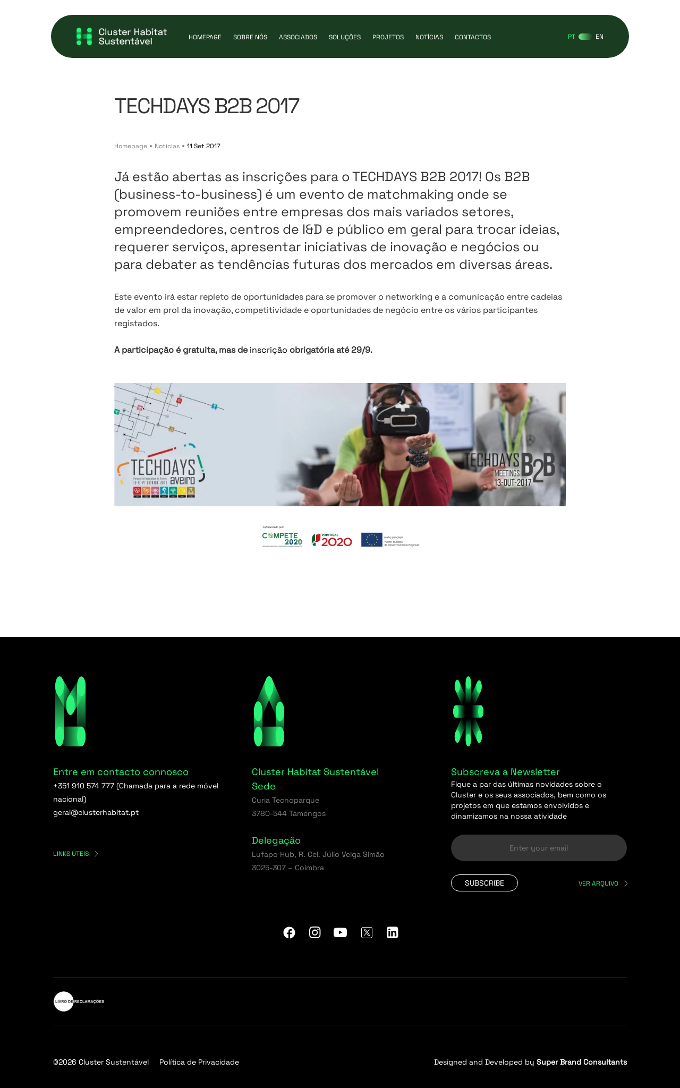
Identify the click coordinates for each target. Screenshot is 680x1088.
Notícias (429, 37)
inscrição (268, 349)
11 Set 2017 (203, 146)
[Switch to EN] (600, 36)
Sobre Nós (250, 37)
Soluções (345, 37)
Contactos (473, 37)
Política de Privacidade (199, 1062)
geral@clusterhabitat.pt (96, 812)
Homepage (205, 37)
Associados (298, 37)
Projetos (388, 37)
